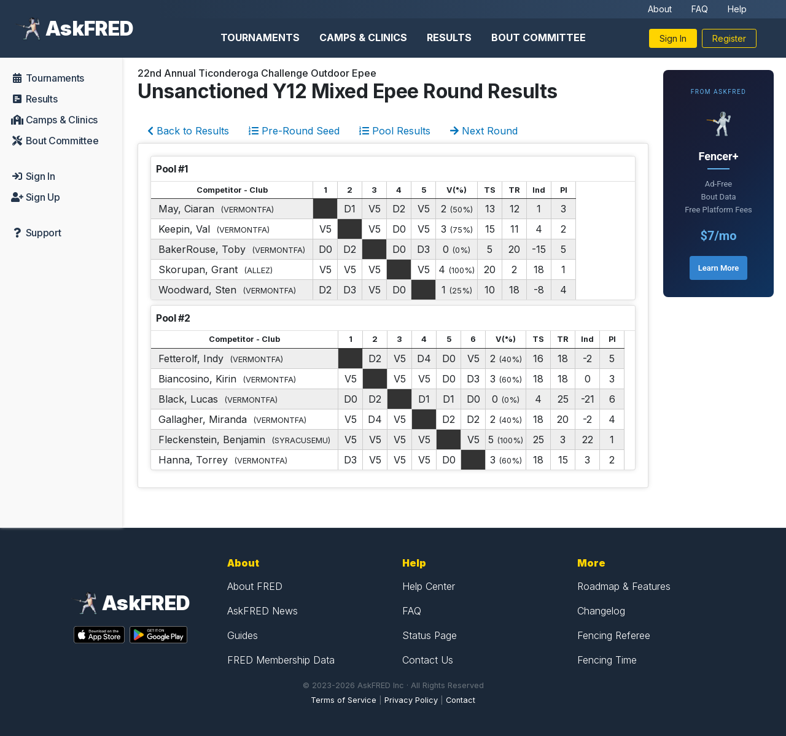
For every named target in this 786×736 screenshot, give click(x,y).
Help (737, 9)
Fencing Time (607, 660)
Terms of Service (343, 700)
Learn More (718, 268)
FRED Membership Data (281, 660)
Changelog (601, 611)
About (660, 9)
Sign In (673, 38)
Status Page (429, 635)
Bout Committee (538, 37)
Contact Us (427, 660)
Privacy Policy (411, 700)
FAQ (699, 9)
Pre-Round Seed (294, 131)
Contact (460, 700)
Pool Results (394, 131)
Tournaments (260, 37)
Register (729, 38)
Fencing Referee (613, 635)
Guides (242, 635)
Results (449, 37)
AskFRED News (262, 611)
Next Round (484, 131)
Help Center (428, 586)
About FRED (254, 586)
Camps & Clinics (363, 37)
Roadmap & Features (624, 586)
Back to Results (188, 131)
